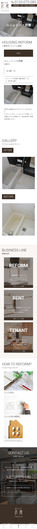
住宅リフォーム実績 (18, 286)
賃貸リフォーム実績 (18, 318)
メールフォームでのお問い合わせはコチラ (18, 489)
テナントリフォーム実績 (18, 351)
